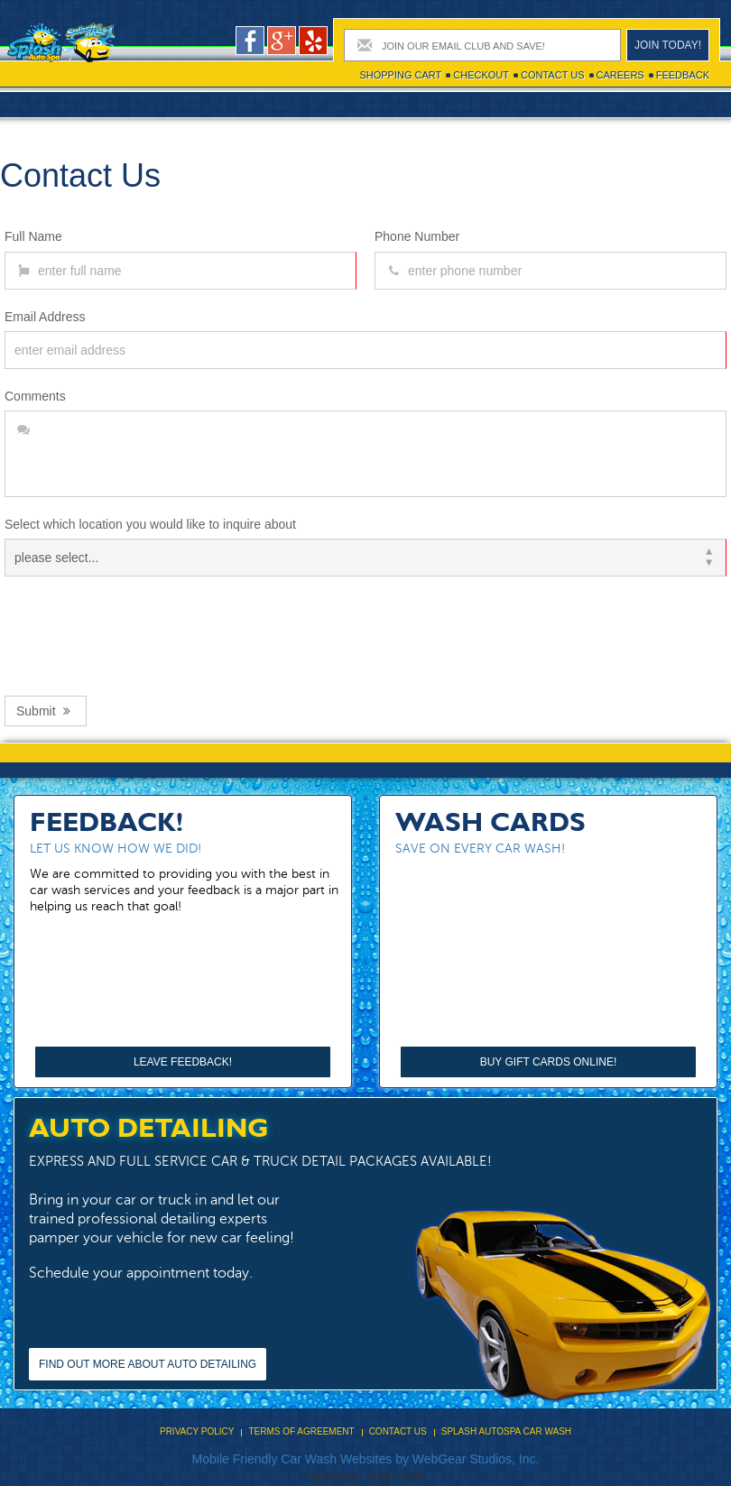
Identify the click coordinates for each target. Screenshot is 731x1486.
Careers (620, 74)
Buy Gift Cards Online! (548, 1062)
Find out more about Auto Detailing (147, 1364)
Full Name (33, 236)
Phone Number (417, 236)
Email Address (45, 316)
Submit (45, 711)
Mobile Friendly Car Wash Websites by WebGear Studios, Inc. (366, 1459)
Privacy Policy (197, 1431)
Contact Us (553, 74)
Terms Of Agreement (301, 1431)
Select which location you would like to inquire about (150, 524)
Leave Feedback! (183, 1062)
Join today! (667, 45)
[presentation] (142, 631)
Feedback (682, 74)
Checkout (481, 74)
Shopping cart (400, 74)
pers (313, 40)
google (281, 40)
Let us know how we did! (115, 848)
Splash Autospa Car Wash (506, 1431)
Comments (35, 396)
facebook (250, 40)
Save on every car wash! (480, 848)
